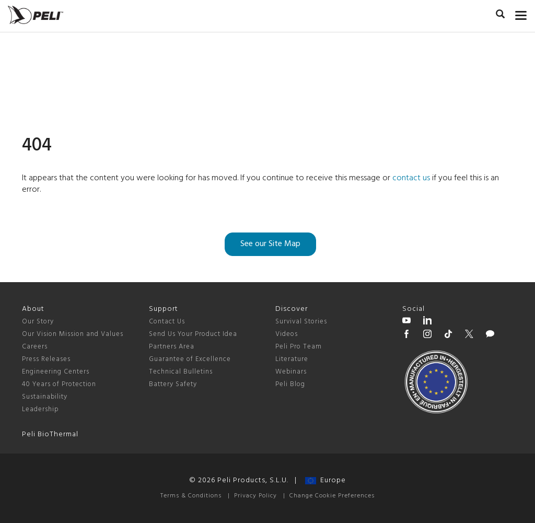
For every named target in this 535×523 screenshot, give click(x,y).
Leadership (40, 409)
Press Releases (46, 359)
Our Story (38, 321)
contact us (411, 178)
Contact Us (167, 321)
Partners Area (171, 346)
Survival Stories (301, 321)
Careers (35, 346)
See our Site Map (270, 244)
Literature (291, 359)
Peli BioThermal (50, 434)
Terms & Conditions (191, 496)
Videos (286, 334)
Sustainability (44, 396)
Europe (325, 480)
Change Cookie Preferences (332, 496)
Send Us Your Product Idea (193, 334)
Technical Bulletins (181, 371)
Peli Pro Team (298, 346)
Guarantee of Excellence (190, 359)
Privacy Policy (255, 496)
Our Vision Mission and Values (72, 334)
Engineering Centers (55, 371)
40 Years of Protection (59, 384)
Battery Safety (173, 384)
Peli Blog (290, 384)
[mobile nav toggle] (521, 13)
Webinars (291, 371)
